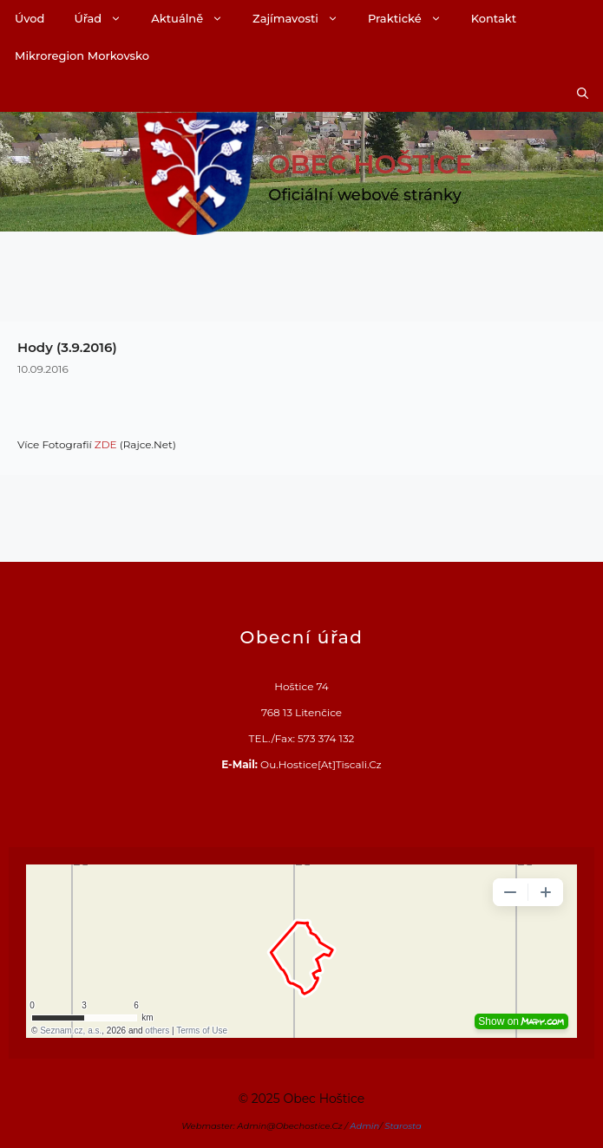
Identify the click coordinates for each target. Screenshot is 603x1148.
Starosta (403, 1126)
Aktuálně (194, 18)
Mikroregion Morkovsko (82, 55)
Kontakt (493, 18)
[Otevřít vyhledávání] (582, 93)
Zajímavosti (302, 18)
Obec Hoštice (370, 164)
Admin (364, 1126)
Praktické (412, 18)
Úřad (105, 18)
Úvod (29, 18)
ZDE (106, 444)
